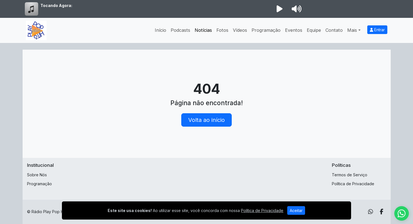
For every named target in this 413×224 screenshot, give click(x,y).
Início (160, 30)
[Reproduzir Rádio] (280, 9)
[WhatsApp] (370, 211)
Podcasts (180, 30)
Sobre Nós (37, 174)
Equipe (314, 30)
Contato (334, 30)
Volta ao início (206, 120)
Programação (266, 30)
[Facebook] (381, 211)
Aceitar (296, 210)
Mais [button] (352, 30)
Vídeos (240, 30)
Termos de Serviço (349, 174)
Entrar (377, 29)
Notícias (203, 30)
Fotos (222, 30)
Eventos (293, 30)
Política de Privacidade (353, 183)
